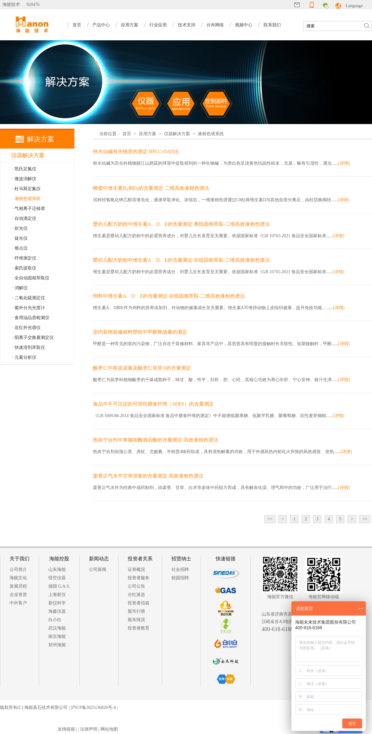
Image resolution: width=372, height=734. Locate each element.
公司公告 (136, 586)
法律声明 (88, 729)
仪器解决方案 (177, 133)
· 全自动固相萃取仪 (30, 278)
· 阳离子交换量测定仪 (33, 337)
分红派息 (136, 594)
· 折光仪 (20, 228)
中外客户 (18, 603)
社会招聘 (180, 569)
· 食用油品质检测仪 (30, 317)
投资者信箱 (138, 603)
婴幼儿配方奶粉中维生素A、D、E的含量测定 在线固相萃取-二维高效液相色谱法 (181, 260)
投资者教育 (138, 628)
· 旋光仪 (20, 238)
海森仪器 (57, 611)
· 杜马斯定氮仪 (26, 188)
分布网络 (215, 25)
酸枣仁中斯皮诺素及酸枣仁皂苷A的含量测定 (142, 368)
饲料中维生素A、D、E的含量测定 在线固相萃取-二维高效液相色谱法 (169, 296)
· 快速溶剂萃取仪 (28, 347)
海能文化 (18, 578)
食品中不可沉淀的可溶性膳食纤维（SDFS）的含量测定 (153, 404)
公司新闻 (97, 569)
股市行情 (136, 611)
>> (364, 519)
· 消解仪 (20, 288)
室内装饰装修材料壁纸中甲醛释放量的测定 (140, 332)
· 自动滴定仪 (24, 218)
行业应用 (158, 25)
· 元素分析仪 (24, 357)
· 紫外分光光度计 (28, 307)
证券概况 (136, 569)
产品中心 (101, 25)
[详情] (344, 163)
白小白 (54, 619)
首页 (77, 25)
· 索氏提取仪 (24, 268)
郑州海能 (57, 645)
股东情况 (136, 619)
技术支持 (186, 25)
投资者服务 (138, 578)
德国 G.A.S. (59, 586)
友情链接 (66, 729)
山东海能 (57, 569)
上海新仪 (57, 594)
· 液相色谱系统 (26, 198)
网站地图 (109, 729)
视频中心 (243, 25)
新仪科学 (57, 603)
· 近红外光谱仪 (26, 327)
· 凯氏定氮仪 (24, 169)
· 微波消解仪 (24, 178)
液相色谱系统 (211, 133)
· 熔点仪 (20, 248)
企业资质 (18, 594)
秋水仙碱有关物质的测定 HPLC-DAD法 (136, 151)
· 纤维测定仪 (24, 258)
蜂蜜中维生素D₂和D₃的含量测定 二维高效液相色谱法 (151, 188)
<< (270, 519)
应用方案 (129, 25)
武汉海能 (57, 628)
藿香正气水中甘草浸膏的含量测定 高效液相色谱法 (148, 475)
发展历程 (18, 586)
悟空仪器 (57, 578)
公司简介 (18, 569)
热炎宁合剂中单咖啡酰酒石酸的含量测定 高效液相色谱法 (155, 440)
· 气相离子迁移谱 (28, 208)
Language (354, 5)
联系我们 (272, 25)
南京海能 (57, 636)
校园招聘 (180, 578)
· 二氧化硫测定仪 (28, 298)
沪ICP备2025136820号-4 (93, 707)
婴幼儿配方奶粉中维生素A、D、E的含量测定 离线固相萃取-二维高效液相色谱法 (181, 224)
